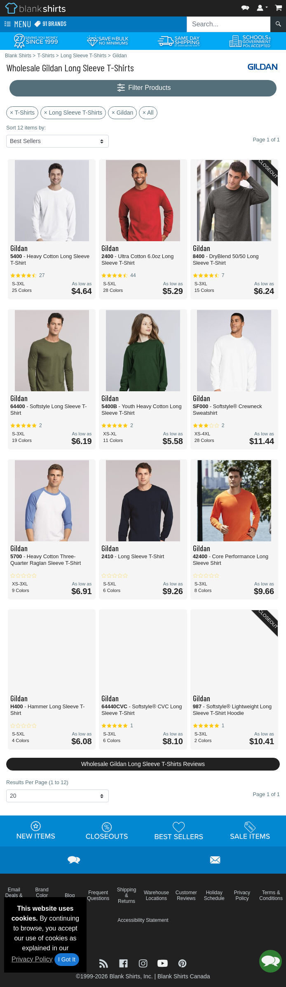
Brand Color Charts (42, 895)
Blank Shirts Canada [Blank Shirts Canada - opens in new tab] (183, 976)
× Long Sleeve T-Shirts (73, 112)
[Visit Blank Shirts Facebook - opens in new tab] (124, 962)
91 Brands (50, 23)
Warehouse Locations (156, 895)
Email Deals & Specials (14, 895)
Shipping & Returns (126, 895)
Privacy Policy (32, 959)
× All (148, 112)
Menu (16, 24)
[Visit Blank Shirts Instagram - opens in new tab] (144, 962)
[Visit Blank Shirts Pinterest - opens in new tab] (182, 962)
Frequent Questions (98, 895)
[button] (245, 6)
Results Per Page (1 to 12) (37, 782)
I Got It (66, 959)
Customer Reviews (186, 895)
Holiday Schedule (214, 895)
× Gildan (123, 112)
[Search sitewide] (229, 24)
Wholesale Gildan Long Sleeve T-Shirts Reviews (143, 764)
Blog (70, 895)
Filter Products (143, 88)
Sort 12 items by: (26, 128)
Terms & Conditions (271, 895)
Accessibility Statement (142, 920)
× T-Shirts (22, 112)
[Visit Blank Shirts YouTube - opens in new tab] (163, 962)
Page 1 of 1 (266, 794)
